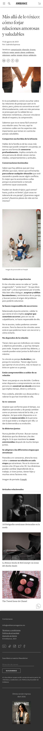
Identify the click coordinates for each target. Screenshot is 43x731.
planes (22, 52)
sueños (13, 55)
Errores (32, 50)
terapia (19, 55)
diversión (25, 50)
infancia (5, 52)
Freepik (23, 479)
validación (32, 55)
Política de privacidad (10, 633)
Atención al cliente (9, 636)
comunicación (16, 50)
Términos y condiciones (11, 630)
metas (11, 52)
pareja (17, 52)
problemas (30, 52)
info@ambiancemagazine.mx (13, 625)
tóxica (25, 55)
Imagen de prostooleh (13, 270)
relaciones (6, 55)
